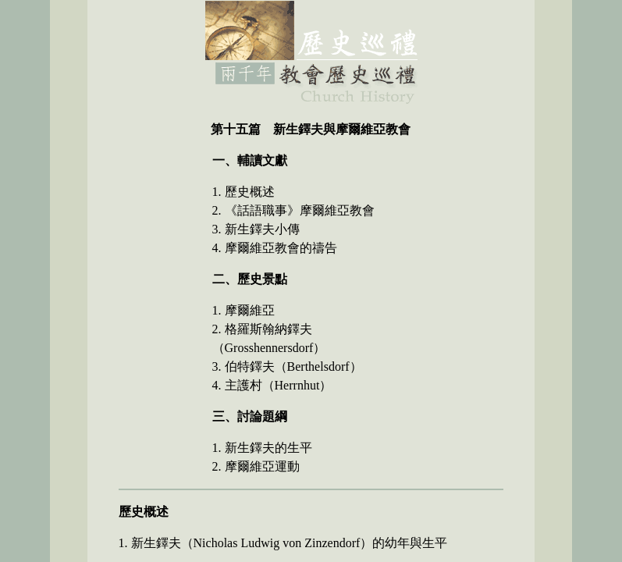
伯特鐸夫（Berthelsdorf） (293, 366)
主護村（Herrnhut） (278, 385)
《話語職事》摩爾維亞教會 (300, 210)
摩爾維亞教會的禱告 (281, 247)
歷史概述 (250, 191)
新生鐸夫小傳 (262, 229)
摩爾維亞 (250, 310)
